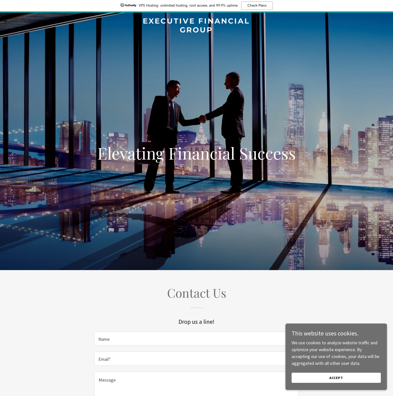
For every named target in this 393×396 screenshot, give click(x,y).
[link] (196, 31)
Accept (336, 377)
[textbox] (196, 339)
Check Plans (256, 5)
